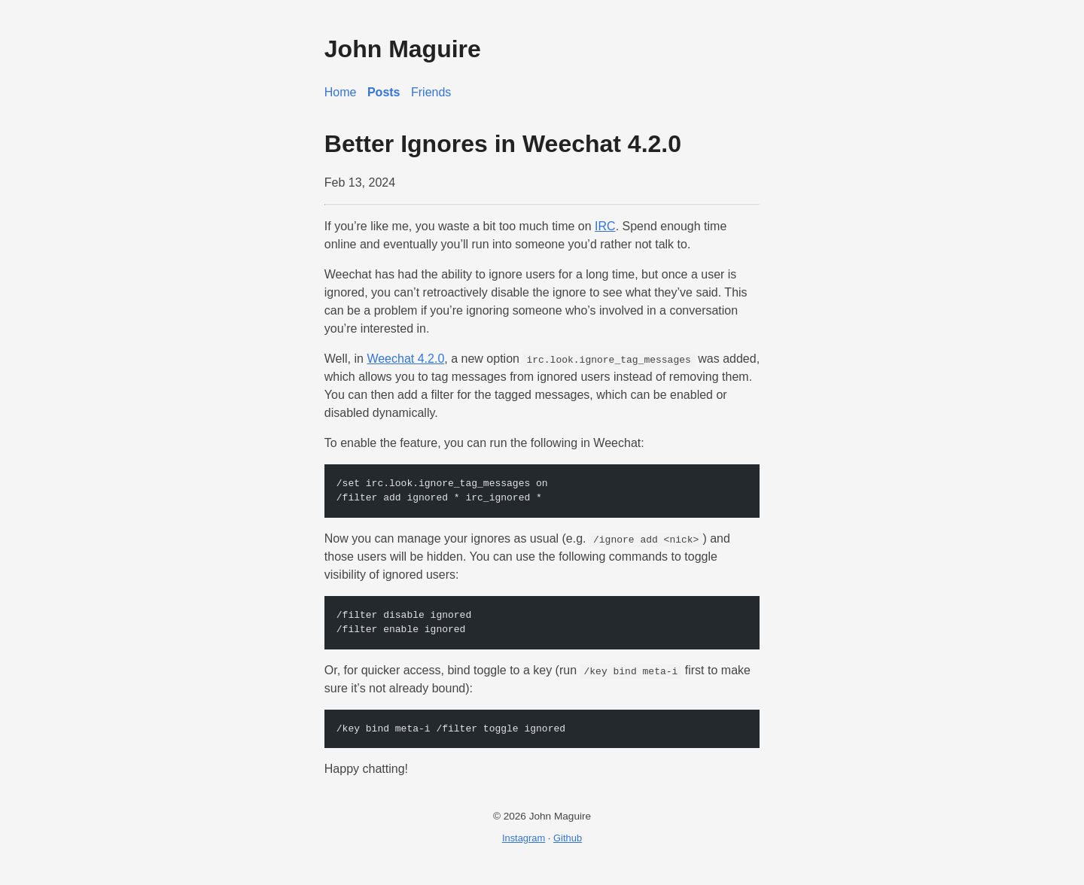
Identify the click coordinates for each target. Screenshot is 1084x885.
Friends (431, 92)
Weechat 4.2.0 (405, 358)
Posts (383, 92)
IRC (605, 226)
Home (340, 92)
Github (567, 838)
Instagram (523, 838)
